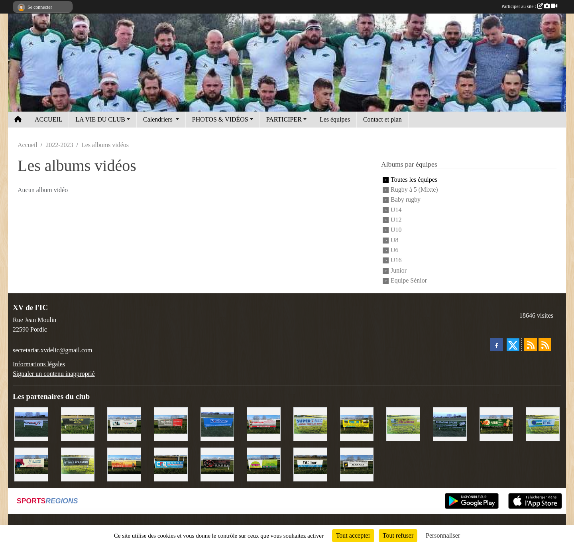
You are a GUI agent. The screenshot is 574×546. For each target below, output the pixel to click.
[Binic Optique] (124, 423)
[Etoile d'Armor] (78, 463)
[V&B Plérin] (496, 423)
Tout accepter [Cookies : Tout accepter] (353, 535)
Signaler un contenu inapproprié (54, 373)
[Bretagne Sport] (450, 423)
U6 (395, 250)
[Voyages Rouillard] (217, 423)
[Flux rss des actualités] (530, 344)
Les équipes (335, 119)
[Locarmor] (403, 423)
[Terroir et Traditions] (217, 463)
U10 (396, 230)
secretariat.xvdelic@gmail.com (52, 350)
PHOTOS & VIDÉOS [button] (220, 119)
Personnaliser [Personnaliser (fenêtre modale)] (443, 535)
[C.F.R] (171, 463)
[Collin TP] (357, 423)
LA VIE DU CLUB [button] (100, 119)
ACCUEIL (48, 119)
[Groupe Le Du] (543, 423)
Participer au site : (529, 6)
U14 (396, 209)
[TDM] (264, 463)
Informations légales (39, 364)
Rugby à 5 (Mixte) (414, 189)
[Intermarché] (31, 423)
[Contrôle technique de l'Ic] (357, 463)
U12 (396, 219)
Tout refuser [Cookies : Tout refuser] (398, 535)
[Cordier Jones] (264, 423)
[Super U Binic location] (310, 423)
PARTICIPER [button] (284, 119)
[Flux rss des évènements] (545, 344)
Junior (399, 270)
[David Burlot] (124, 463)
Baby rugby (406, 199)
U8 (395, 240)
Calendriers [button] (158, 119)
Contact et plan (382, 119)
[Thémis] (171, 423)
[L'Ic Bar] (310, 463)
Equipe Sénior (409, 280)
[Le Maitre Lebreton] (31, 463)
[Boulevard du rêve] (78, 423)
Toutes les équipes (414, 179)
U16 (396, 260)
